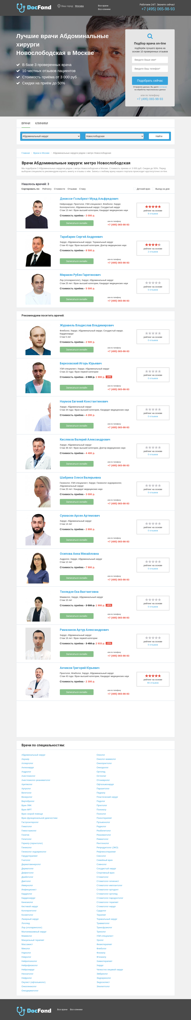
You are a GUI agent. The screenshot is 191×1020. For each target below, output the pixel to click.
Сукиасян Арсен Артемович (80, 515)
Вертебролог (28, 801)
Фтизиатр (101, 957)
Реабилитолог (104, 830)
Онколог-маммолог (106, 759)
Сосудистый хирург (110, 207)
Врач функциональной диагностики (39, 818)
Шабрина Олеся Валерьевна (80, 477)
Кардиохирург (67, 333)
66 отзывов (152, 683)
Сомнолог (102, 864)
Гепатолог (27, 839)
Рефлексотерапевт (106, 851)
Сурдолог (101, 910)
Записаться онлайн (76, 223)
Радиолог (101, 826)
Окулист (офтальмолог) (34, 982)
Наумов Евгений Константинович (84, 401)
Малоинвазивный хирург (34, 931)
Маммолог (65, 597)
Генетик (25, 835)
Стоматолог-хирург (106, 906)
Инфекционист (29, 889)
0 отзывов (153, 289)
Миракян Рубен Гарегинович (80, 275)
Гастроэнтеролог (30, 822)
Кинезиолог (27, 902)
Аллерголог (27, 763)
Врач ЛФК (27, 805)
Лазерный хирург (30, 919)
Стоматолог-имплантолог (109, 885)
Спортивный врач (105, 872)
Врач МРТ (27, 809)
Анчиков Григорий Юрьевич (79, 668)
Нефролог (27, 978)
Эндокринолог (104, 978)
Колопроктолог (67, 207)
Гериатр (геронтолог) (32, 843)
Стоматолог (103, 877)
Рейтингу (46, 189)
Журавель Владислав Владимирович (87, 325)
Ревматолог (102, 839)
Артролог (26, 788)
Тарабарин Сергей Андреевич (81, 236)
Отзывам (72, 189)
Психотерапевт (104, 818)
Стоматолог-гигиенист (108, 881)
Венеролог (27, 797)
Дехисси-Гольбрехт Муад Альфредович (89, 198)
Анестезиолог (28, 776)
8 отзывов (153, 213)
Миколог (26, 948)
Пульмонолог (103, 822)
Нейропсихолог (29, 961)
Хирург (117, 204)
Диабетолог (27, 877)
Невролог (26, 957)
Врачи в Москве (41, 153)
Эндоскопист (103, 982)
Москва (79, 6)
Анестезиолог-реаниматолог (36, 780)
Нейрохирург (66, 204)
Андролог (64, 559)
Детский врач (141, 188)
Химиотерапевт (104, 961)
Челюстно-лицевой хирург (110, 969)
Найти (159, 136)
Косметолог (27, 915)
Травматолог (103, 923)
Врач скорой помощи (32, 814)
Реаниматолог (104, 835)
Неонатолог (27, 974)
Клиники (41, 123)
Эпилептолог (103, 986)
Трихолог (101, 931)
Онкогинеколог (29, 986)
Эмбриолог (102, 974)
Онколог (101, 755)
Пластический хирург (107, 797)
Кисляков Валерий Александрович (85, 439)
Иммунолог (27, 885)
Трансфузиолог (104, 927)
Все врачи (103, 5)
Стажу (82, 189)
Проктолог (79, 204)
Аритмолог (27, 784)
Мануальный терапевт (33, 940)
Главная (26, 153)
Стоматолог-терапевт (107, 902)
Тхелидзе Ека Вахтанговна (79, 591)
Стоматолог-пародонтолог (110, 898)
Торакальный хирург (103, 242)
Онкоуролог (102, 767)
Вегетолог (27, 792)
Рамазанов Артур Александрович (84, 630)
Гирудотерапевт (30, 856)
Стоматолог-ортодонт (108, 889)
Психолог (101, 814)
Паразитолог (103, 788)
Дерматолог (28, 868)
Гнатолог (26, 860)
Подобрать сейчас (150, 80)
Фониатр (101, 952)
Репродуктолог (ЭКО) (107, 847)
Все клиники (104, 9)
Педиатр (101, 792)
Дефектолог (28, 872)
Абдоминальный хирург (87, 207)
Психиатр (101, 809)
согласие (163, 87)
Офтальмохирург (105, 784)
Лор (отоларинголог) (70, 280)
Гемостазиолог (29, 830)
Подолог (101, 801)
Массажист (27, 944)
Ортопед (101, 771)
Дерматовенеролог (31, 864)
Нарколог (26, 952)
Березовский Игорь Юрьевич (81, 363)
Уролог (100, 940)
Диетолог (26, 881)
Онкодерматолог (30, 990)
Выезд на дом (161, 188)
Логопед (26, 923)
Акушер (25, 759)
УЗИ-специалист (93, 204)
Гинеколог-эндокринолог (109, 483)
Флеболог (108, 204)
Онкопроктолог (104, 763)
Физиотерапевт (104, 944)
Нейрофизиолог (30, 965)
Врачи (26, 123)
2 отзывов (153, 251)
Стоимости (59, 189)
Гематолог (27, 826)
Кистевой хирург (30, 906)
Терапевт (101, 915)
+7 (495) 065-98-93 (158, 9)
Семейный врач (105, 860)
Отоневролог (103, 780)
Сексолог (101, 856)
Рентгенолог (103, 843)
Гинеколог (65, 483)
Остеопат (101, 776)
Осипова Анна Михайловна (79, 553)
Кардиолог (27, 894)
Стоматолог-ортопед (107, 894)
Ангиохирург (28, 767)
